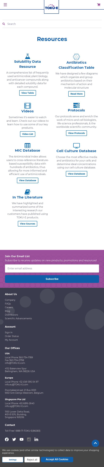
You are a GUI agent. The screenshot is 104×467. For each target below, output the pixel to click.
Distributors (11, 314)
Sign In (8, 332)
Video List (27, 134)
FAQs (8, 303)
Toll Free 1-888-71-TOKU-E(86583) (22, 430)
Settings (12, 459)
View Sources (27, 223)
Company (10, 300)
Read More (76, 93)
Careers (9, 307)
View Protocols (76, 133)
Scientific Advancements (18, 318)
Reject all (32, 459)
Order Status (12, 336)
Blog (7, 311)
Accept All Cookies (57, 459)
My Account (11, 340)
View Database (27, 180)
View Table (27, 93)
